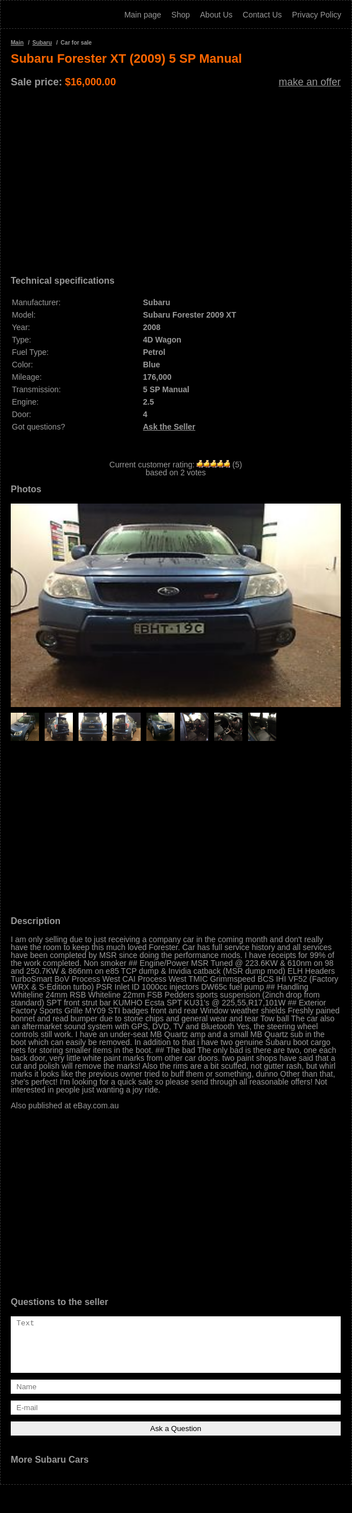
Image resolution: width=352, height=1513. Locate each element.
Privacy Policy (316, 14)
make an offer (310, 82)
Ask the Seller (169, 426)
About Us (216, 14)
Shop (180, 14)
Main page (142, 14)
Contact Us (262, 14)
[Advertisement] (176, 177)
